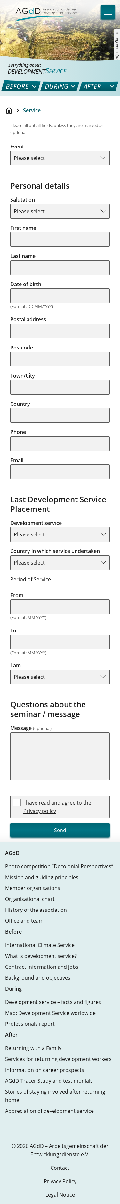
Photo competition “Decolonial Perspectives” (59, 866)
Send (60, 830)
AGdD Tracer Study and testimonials (49, 1080)
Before (13, 931)
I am (15, 665)
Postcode (21, 347)
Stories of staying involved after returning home (55, 1096)
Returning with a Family (33, 1048)
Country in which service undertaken (55, 551)
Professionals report (30, 1023)
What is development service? (41, 955)
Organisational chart (30, 899)
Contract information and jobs (41, 966)
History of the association (36, 909)
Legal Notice (60, 1194)
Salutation (22, 199)
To (13, 630)
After (11, 1034)
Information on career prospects (44, 1069)
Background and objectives (37, 977)
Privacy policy (39, 811)
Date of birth (25, 284)
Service (32, 110)
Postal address (28, 319)
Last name (23, 256)
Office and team (24, 920)
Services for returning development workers (58, 1059)
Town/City (22, 375)
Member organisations (32, 888)
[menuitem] (16, 86)
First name (23, 227)
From (16, 595)
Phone (18, 432)
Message (31, 728)
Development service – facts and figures (53, 1002)
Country (20, 403)
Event (17, 146)
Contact (60, 1167)
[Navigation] (108, 12)
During (13, 988)
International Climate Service (40, 945)
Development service (36, 522)
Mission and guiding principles (41, 877)
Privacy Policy (60, 1181)
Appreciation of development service (49, 1110)
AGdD (12, 852)
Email (16, 460)
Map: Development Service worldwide (50, 1012)
